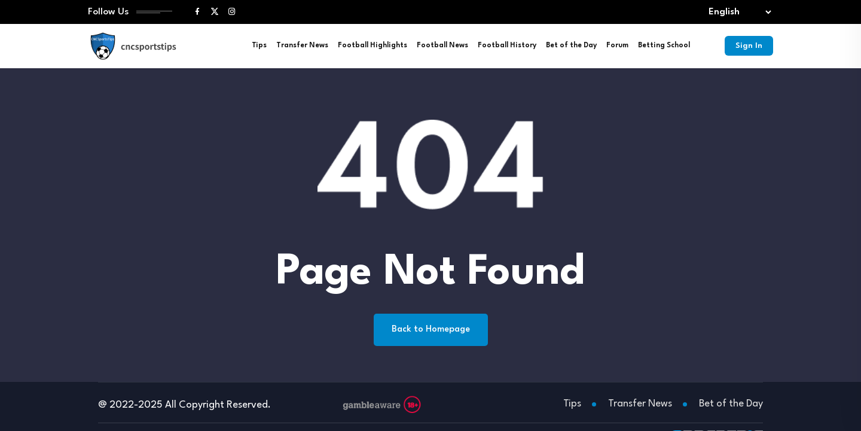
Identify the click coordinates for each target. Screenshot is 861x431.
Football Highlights (370, 47)
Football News (440, 47)
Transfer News (300, 47)
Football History (504, 47)
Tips (256, 47)
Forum (615, 47)
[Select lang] (737, 13)
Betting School (662, 47)
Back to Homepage (431, 331)
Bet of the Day (569, 47)
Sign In (747, 48)
